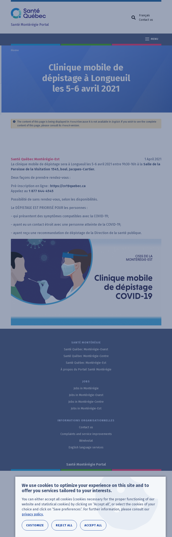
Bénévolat (86, 441)
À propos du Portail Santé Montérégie (86, 369)
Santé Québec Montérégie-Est (86, 363)
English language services (86, 447)
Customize (35, 525)
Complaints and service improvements (86, 434)
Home (15, 50)
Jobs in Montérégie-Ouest (86, 395)
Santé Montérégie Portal (86, 464)
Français (144, 15)
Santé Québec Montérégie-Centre (86, 356)
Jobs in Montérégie (86, 388)
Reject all (64, 525)
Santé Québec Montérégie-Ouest (86, 349)
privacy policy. (32, 514)
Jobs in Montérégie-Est (86, 408)
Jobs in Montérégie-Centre (86, 402)
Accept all (93, 525)
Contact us (146, 20)
